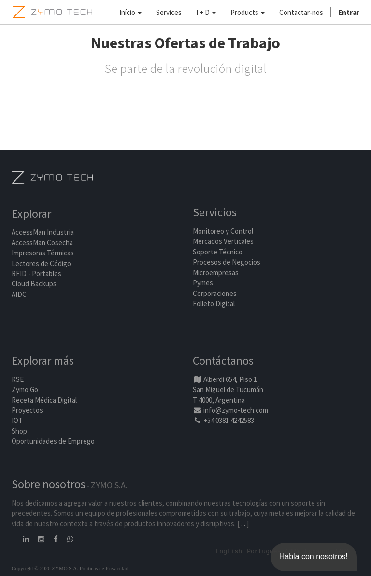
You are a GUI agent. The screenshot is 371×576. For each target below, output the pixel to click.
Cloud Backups (34, 283)
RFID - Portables (36, 273)
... (243, 523)
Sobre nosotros (49, 484)
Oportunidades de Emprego (53, 441)
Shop (19, 431)
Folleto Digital (214, 303)
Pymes (203, 282)
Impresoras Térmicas (43, 252)
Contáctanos (223, 360)
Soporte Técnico (218, 251)
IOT (17, 420)
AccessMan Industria (43, 232)
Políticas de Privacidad (104, 568)
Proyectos (27, 410)
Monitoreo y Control (223, 231)
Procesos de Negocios (226, 262)
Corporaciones (215, 293)
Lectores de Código (41, 263)
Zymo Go (25, 389)
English (229, 551)
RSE (18, 379)
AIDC (19, 294)
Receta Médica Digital (44, 400)
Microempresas (216, 272)
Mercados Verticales (223, 241)
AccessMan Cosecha (42, 242)
